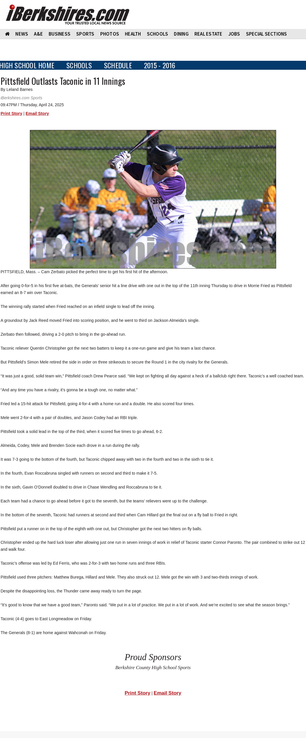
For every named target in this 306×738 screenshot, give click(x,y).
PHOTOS (109, 34)
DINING (181, 34)
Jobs (234, 34)
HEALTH (133, 34)
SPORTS (85, 34)
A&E (38, 34)
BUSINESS (59, 34)
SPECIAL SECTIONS (266, 34)
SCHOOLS (157, 34)
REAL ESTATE (208, 34)
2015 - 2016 (160, 65)
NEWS (21, 34)
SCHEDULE (118, 65)
